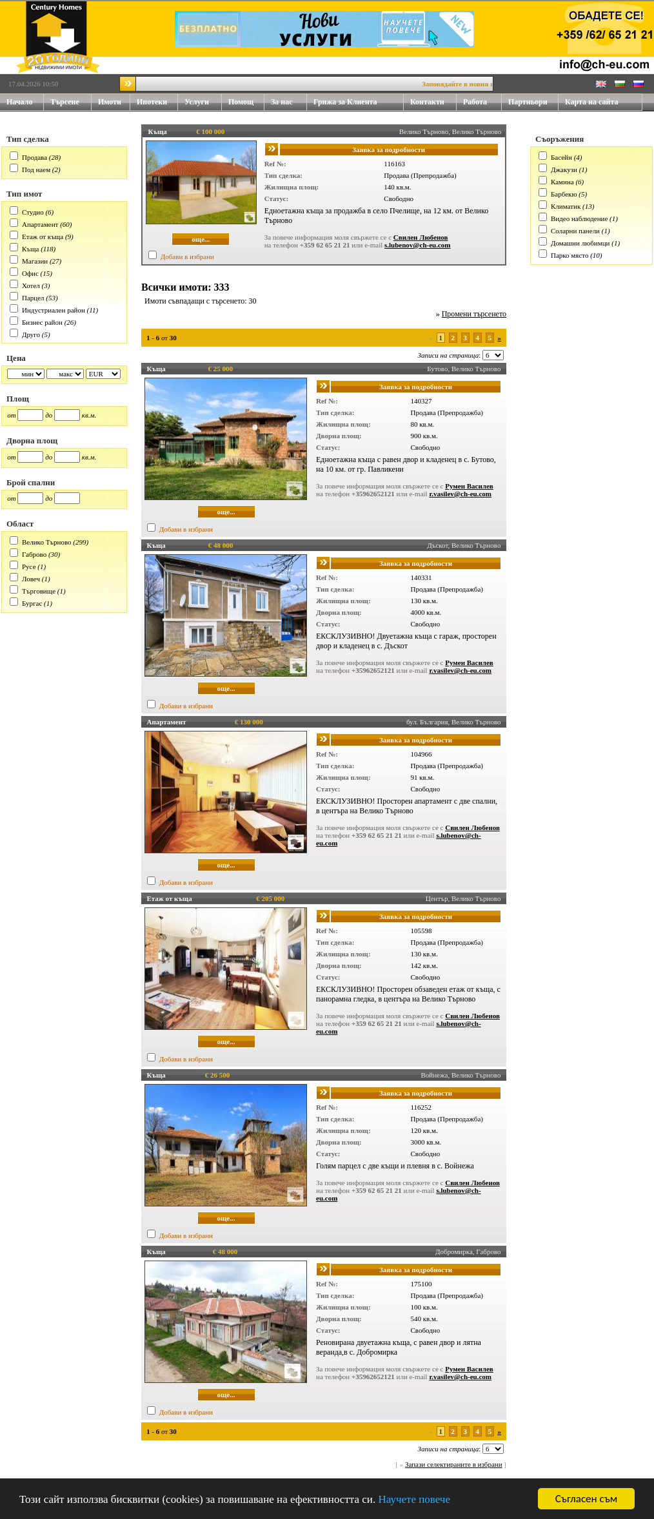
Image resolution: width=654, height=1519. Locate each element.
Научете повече (414, 1499)
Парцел (33, 298)
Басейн (561, 157)
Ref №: (275, 164)
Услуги (203, 102)
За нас (289, 102)
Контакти (433, 102)
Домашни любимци (580, 243)
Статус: (276, 198)
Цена (16, 358)
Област (20, 523)
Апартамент (40, 224)
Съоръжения (559, 139)
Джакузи (564, 169)
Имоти (114, 102)
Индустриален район (53, 310)
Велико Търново (47, 542)
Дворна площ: (339, 436)
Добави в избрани (187, 256)
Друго (31, 334)
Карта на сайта (591, 101)
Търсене (64, 101)
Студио (33, 212)
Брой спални (30, 482)
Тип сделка (27, 139)
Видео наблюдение (579, 218)
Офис (30, 273)
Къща (30, 249)
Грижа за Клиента (345, 101)
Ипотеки (152, 101)
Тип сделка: (283, 175)
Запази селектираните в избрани (453, 1464)
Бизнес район (42, 322)
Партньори (528, 101)
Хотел (31, 285)
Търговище (38, 591)
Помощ (246, 102)
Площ (17, 398)
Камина (562, 182)
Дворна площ (31, 440)
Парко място (569, 255)
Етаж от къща (42, 236)
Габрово (34, 554)
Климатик (565, 206)
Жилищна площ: (291, 187)
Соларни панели (575, 231)
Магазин (35, 261)
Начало (19, 101)
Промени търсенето (474, 313)
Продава (34, 157)
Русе (29, 566)
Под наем (36, 169)
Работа (475, 101)
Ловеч (31, 579)
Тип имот (24, 193)
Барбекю (564, 194)
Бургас (32, 603)
